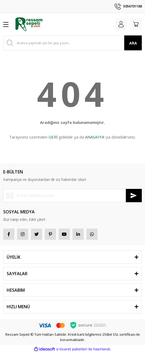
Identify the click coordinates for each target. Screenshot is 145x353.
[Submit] (134, 195)
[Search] (72, 42)
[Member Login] (121, 24)
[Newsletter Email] (72, 195)
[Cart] (136, 24)
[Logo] (29, 24)
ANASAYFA (94, 137)
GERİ (53, 137)
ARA (133, 43)
